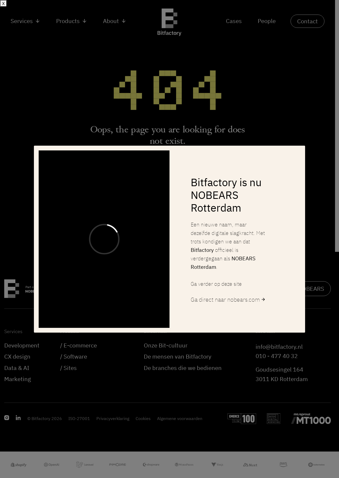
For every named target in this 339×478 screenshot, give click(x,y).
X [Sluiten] (3, 3)
